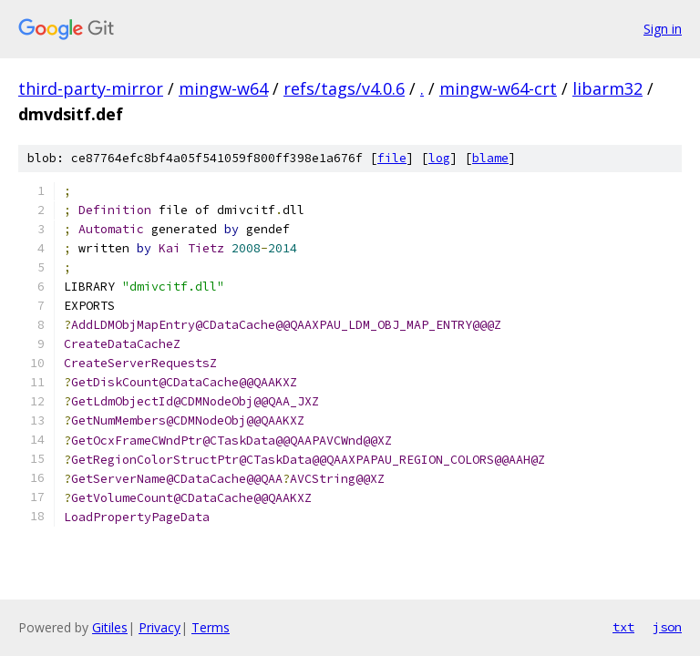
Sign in (662, 28)
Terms (210, 627)
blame (490, 158)
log (439, 158)
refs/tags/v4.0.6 (344, 88)
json (667, 627)
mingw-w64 (223, 88)
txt (623, 627)
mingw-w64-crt (498, 88)
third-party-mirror (90, 88)
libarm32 (607, 88)
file (392, 158)
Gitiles (110, 627)
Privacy (159, 627)
